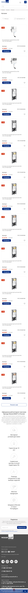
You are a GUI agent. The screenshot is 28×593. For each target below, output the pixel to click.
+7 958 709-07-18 (6, 571)
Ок (25, 591)
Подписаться (22, 527)
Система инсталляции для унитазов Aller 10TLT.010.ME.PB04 (12, 135)
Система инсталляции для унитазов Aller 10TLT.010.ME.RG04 (12, 230)
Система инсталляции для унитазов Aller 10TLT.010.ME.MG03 (12, 261)
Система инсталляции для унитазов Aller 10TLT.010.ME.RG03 (12, 387)
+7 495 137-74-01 (6, 568)
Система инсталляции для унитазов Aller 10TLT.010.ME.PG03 (12, 293)
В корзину (7, 51)
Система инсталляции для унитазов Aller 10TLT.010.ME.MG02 (12, 356)
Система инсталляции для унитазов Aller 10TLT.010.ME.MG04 (12, 198)
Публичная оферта (4, 549)
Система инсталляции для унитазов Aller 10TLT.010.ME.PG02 (12, 324)
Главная (3, 9)
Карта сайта (3, 556)
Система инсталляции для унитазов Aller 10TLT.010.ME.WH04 (12, 103)
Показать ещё (14, 405)
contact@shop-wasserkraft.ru (9, 576)
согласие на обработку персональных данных (9, 531)
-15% (3, 27)
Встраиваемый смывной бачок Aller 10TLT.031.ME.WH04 (10, 40)
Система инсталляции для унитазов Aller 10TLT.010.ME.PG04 (12, 166)
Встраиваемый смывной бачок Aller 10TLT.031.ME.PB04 (10, 72)
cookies (12, 590)
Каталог (7, 9)
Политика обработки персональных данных (8, 546)
